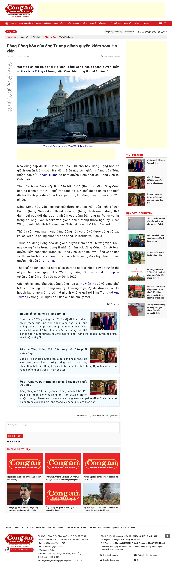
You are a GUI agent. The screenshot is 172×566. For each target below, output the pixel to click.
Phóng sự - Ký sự (80, 23)
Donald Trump (48, 175)
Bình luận (13, 441)
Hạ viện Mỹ (88, 283)
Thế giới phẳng (66, 37)
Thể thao (137, 23)
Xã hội (68, 23)
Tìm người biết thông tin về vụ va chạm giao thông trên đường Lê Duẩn (156, 309)
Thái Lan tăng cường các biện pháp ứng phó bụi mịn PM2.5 (156, 221)
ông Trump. (47, 260)
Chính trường (51, 37)
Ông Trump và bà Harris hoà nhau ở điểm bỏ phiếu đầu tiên (155, 198)
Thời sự (13, 23)
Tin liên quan (134, 155)
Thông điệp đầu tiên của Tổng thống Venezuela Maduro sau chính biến (22, 508)
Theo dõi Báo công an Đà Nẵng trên (97, 415)
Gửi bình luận (14, 436)
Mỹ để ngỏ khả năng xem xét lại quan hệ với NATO (101, 478)
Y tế (110, 23)
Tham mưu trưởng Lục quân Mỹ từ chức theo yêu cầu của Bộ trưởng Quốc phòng (63, 478)
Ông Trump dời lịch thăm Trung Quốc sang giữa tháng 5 (61, 508)
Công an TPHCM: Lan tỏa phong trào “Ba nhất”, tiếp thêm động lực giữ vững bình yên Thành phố (156, 292)
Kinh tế (93, 23)
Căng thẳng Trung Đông (118, 32)
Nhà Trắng (35, 71)
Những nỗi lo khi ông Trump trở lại (156, 161)
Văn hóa (102, 23)
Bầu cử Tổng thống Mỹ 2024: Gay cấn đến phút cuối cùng (155, 180)
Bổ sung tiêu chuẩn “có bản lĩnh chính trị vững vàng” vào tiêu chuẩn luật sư (156, 273)
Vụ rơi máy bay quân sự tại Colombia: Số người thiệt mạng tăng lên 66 (101, 508)
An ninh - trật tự (26, 23)
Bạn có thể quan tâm (139, 213)
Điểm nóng (25, 37)
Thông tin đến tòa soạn (145, 555)
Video (146, 23)
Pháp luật (58, 23)
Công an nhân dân (43, 23)
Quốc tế (127, 23)
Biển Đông (37, 37)
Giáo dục (118, 23)
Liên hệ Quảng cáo (109, 560)
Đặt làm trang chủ (109, 555)
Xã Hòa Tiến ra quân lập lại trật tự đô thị (155, 253)
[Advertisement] (101, 10)
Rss (137, 560)
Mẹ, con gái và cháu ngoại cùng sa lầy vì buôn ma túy (155, 238)
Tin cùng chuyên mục (19, 449)
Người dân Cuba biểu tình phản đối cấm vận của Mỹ (24, 478)
